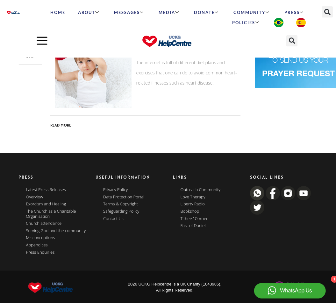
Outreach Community (201, 189)
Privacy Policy (115, 189)
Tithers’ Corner (194, 218)
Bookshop (190, 211)
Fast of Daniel (193, 225)
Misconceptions (40, 237)
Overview (34, 197)
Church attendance (44, 223)
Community (251, 12)
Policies (245, 22)
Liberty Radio (193, 204)
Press (294, 12)
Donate (206, 12)
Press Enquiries (40, 252)
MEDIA (169, 12)
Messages (129, 12)
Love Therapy (193, 197)
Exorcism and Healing (46, 204)
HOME (57, 12)
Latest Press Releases (46, 189)
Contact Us (113, 218)
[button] (327, 11)
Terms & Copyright (120, 204)
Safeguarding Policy (121, 211)
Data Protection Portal (123, 197)
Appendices (37, 245)
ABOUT (88, 12)
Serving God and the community (56, 230)
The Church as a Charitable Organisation (51, 214)
